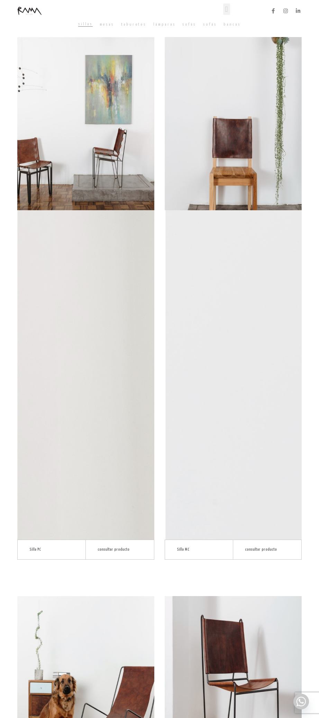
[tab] (85, 24)
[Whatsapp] (301, 701)
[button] (226, 9)
